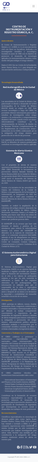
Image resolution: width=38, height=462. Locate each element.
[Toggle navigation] (33, 6)
